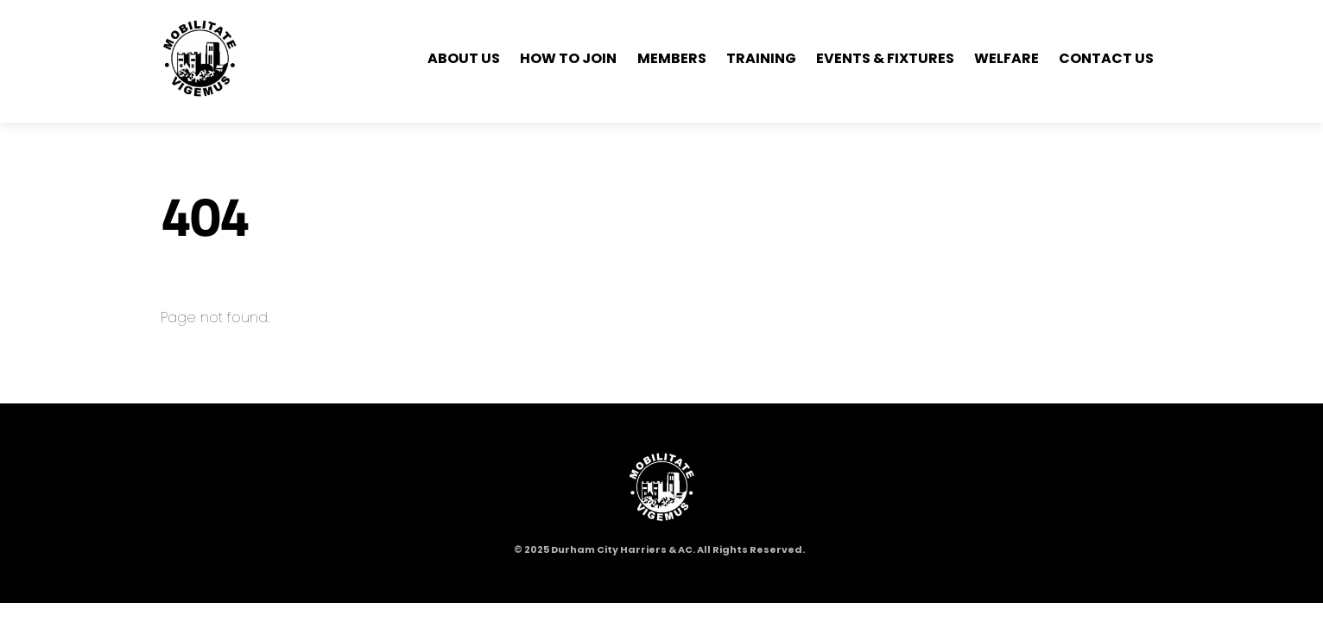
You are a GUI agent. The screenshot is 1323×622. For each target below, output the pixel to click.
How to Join (568, 58)
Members (671, 58)
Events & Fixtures (885, 58)
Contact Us (1106, 58)
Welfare (1006, 58)
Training (761, 58)
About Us (463, 58)
